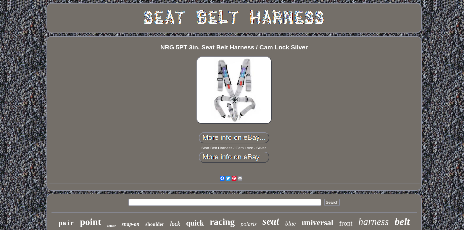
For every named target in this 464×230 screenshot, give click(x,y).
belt (402, 221)
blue (290, 223)
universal (318, 222)
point (90, 221)
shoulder (154, 224)
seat (270, 221)
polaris (249, 224)
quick (195, 223)
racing (222, 222)
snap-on (130, 224)
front (345, 223)
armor (111, 225)
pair (66, 223)
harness (373, 221)
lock (175, 224)
